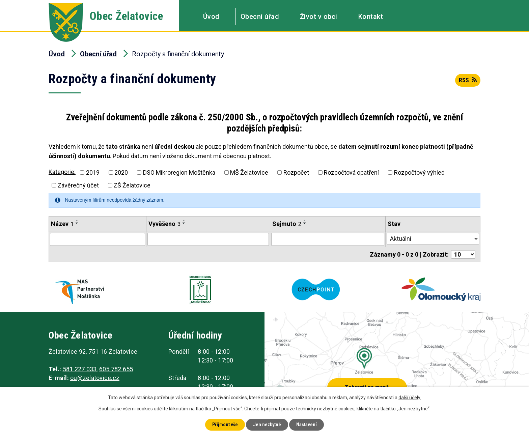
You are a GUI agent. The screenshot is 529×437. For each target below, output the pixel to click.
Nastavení (306, 424)
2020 (121, 172)
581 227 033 (80, 369)
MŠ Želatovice (249, 172)
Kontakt (370, 16)
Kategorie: (62, 171)
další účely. (409, 397)
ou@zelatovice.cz (94, 377)
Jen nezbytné (267, 424)
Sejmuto (286, 223)
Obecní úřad (260, 16)
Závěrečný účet (78, 185)
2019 (93, 172)
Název (62, 223)
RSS (468, 80)
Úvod (211, 16)
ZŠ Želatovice (132, 185)
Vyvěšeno (164, 223)
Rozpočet (296, 172)
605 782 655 (116, 369)
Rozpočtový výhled (419, 172)
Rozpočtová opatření (351, 172)
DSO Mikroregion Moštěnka (179, 172)
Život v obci (318, 16)
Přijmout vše (225, 424)
